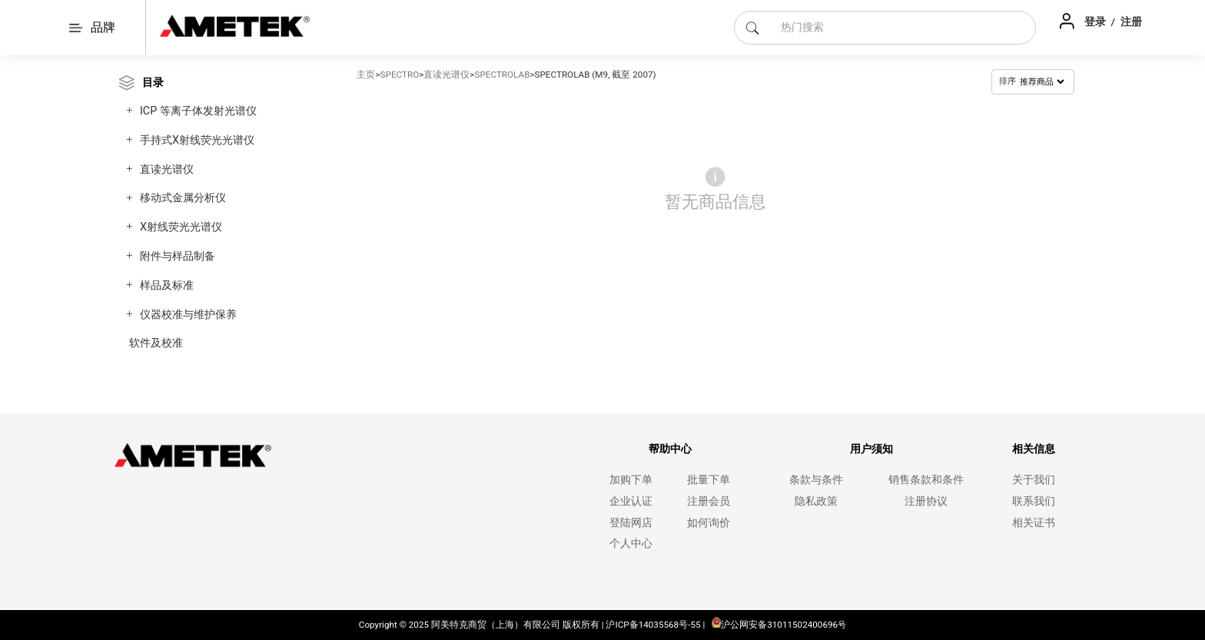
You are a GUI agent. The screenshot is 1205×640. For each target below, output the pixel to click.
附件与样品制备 (177, 256)
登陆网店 (630, 522)
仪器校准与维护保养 (188, 314)
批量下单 (708, 479)
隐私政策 (816, 501)
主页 (366, 74)
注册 (1131, 21)
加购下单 (630, 479)
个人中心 (630, 543)
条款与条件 (816, 479)
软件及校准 (156, 343)
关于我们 (1033, 479)
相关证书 (1033, 522)
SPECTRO (400, 74)
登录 (1096, 21)
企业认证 (630, 501)
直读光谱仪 (167, 169)
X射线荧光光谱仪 (181, 227)
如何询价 (708, 522)
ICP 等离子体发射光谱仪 (198, 111)
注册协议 (926, 501)
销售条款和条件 (926, 479)
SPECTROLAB (501, 74)
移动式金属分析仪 (183, 197)
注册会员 (708, 501)
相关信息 (1033, 449)
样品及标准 (167, 285)
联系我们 (1033, 501)
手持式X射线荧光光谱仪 (197, 140)
